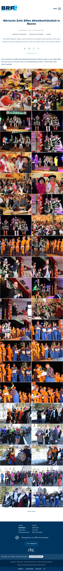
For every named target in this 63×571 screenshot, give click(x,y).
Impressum (13, 562)
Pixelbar (38, 565)
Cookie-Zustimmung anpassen (45, 562)
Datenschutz (20, 562)
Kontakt (26, 562)
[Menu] (57, 9)
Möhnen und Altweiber (36, 34)
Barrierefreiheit (32, 562)
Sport (34, 525)
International (24, 532)
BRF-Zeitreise (37, 532)
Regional (22, 528)
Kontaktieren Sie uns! (36, 556)
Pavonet (43, 565)
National (22, 530)
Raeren (48, 34)
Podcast (39, 569)
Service (20, 569)
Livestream (29, 569)
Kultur (35, 530)
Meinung (35, 528)
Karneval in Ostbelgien (19, 34)
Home (21, 525)
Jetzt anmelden (31, 543)
